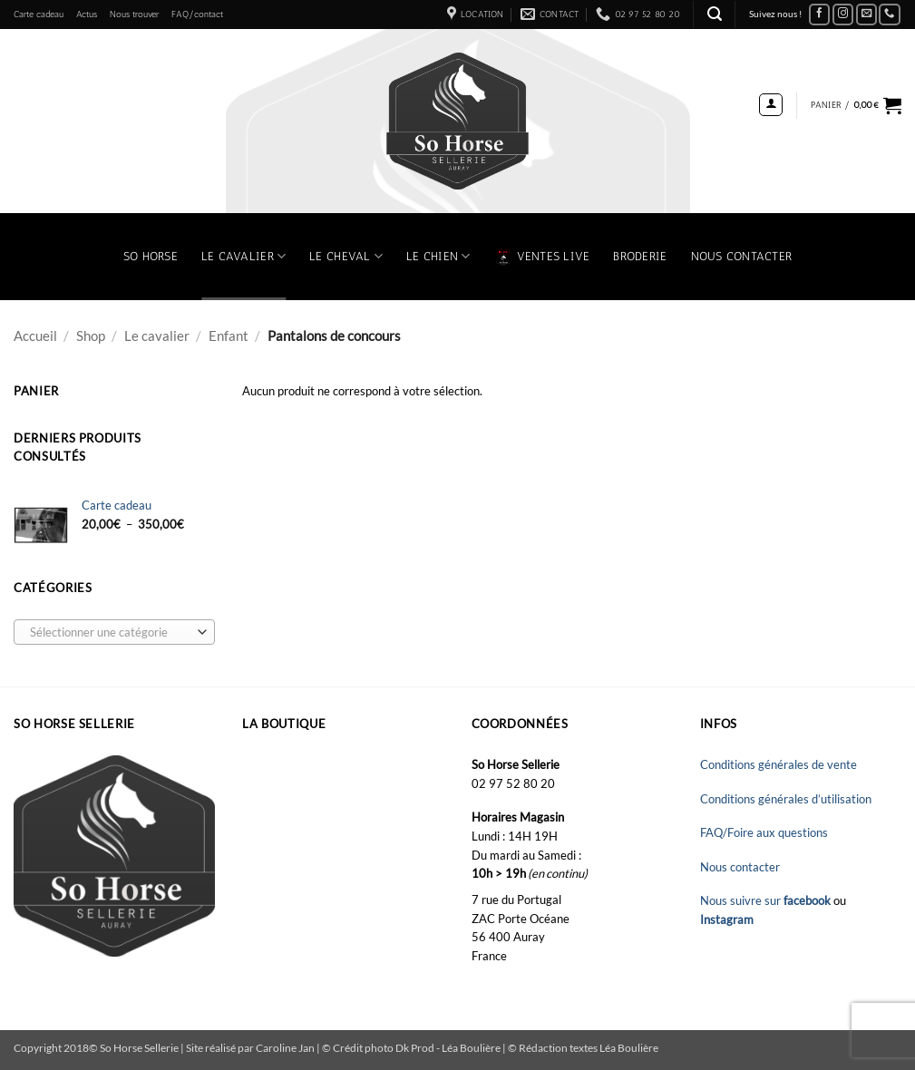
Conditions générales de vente (778, 764)
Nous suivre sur (766, 900)
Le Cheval (346, 256)
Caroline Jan (285, 1047)
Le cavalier (157, 335)
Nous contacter (742, 256)
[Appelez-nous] (889, 15)
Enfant (228, 335)
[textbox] (110, 633)
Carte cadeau (38, 14)
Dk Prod (415, 1047)
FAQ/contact (197, 14)
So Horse (150, 256)
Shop (90, 335)
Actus (86, 14)
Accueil (35, 335)
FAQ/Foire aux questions (764, 832)
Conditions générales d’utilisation (785, 799)
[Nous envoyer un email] (867, 15)
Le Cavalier (243, 256)
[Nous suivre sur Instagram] (843, 15)
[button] (714, 14)
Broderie (640, 256)
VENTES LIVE (542, 257)
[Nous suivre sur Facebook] (820, 15)
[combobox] (114, 632)
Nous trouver (134, 14)
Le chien (438, 256)
